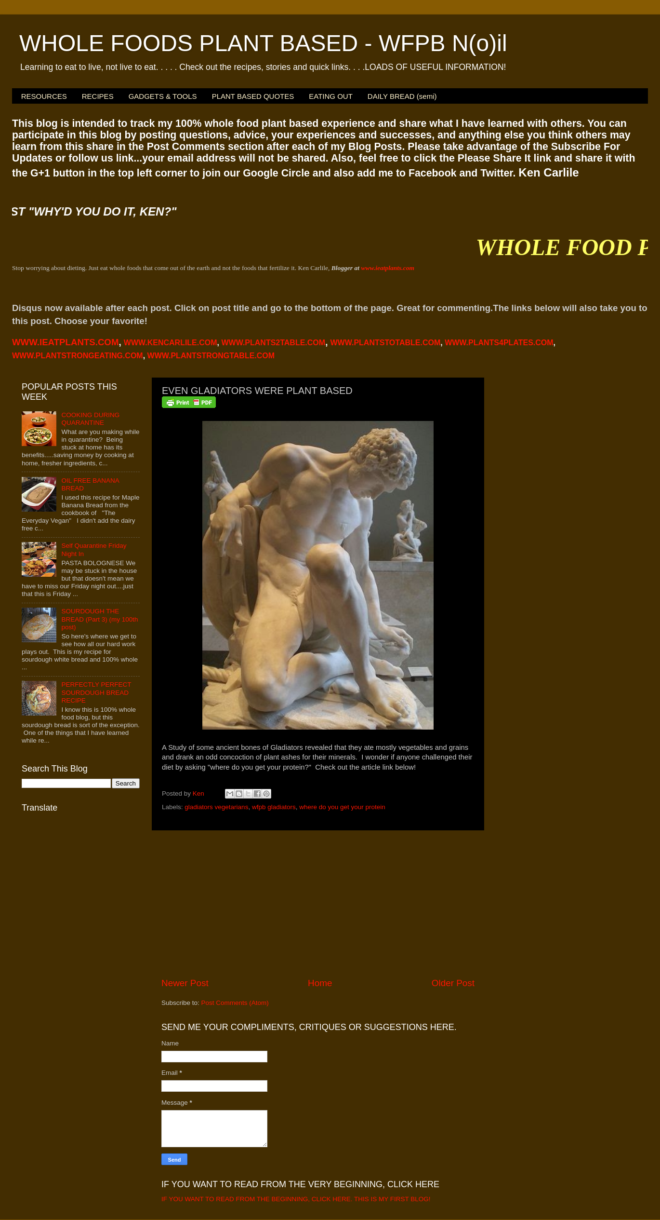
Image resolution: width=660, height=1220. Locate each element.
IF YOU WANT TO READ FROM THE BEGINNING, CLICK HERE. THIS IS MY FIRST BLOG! (296, 1199)
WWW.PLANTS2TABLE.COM (273, 343)
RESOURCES (44, 96)
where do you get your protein (342, 807)
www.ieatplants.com (387, 267)
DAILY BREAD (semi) (402, 96)
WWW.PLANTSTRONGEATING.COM (77, 356)
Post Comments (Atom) (235, 1002)
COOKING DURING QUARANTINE (90, 418)
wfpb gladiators (274, 807)
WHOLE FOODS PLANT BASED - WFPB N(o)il (263, 43)
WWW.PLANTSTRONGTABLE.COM (211, 356)
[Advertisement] (318, 903)
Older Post (453, 983)
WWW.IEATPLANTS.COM (65, 342)
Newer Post (185, 983)
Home (320, 983)
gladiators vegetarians (216, 807)
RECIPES (98, 96)
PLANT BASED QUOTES (253, 96)
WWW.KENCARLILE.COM (170, 343)
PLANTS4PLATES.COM (499, 343)
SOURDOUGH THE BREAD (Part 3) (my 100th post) (99, 619)
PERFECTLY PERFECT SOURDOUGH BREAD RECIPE (96, 692)
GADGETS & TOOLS (163, 96)
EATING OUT (331, 96)
